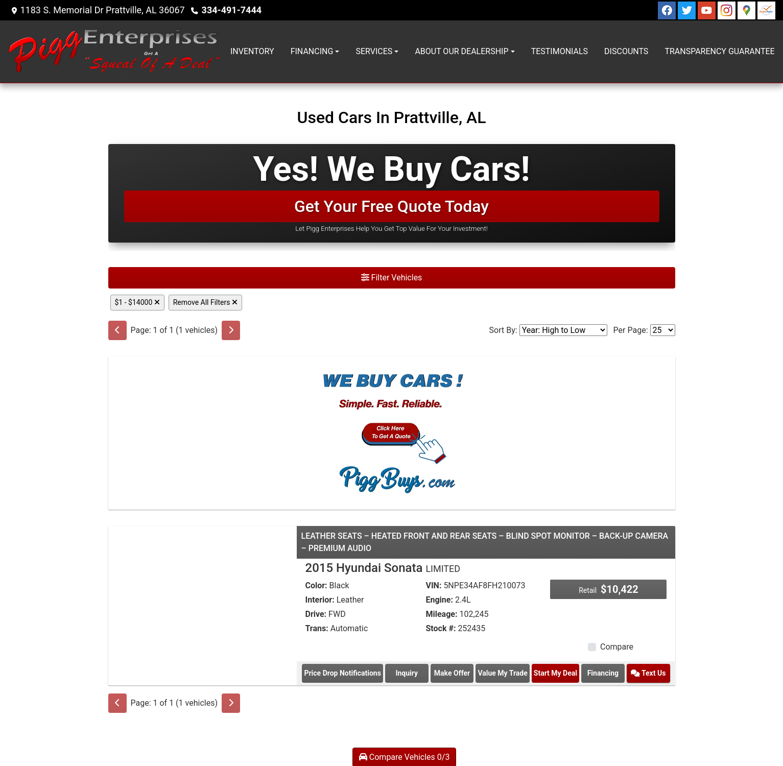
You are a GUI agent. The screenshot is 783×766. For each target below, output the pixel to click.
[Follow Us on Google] (747, 9)
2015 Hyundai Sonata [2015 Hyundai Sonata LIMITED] (382, 568)
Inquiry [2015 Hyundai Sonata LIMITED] (406, 673)
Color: (316, 585)
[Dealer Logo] (115, 52)
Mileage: (441, 614)
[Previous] (117, 330)
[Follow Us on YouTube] (708, 9)
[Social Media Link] (728, 9)
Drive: (315, 614)
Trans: (316, 628)
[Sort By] (563, 330)
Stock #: (440, 628)
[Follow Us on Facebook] (668, 9)
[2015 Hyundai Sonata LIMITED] (202, 596)
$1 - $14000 (137, 302)
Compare (616, 647)
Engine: (439, 600)
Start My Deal (555, 673)
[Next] (231, 330)
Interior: (319, 600)
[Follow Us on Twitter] (688, 9)
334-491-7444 (232, 10)
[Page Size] (662, 330)
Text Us (648, 673)
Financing (603, 673)
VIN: (433, 585)
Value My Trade (502, 673)
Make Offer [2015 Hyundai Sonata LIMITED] (452, 673)
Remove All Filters (205, 302)
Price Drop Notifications (342, 673)
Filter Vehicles (391, 277)
